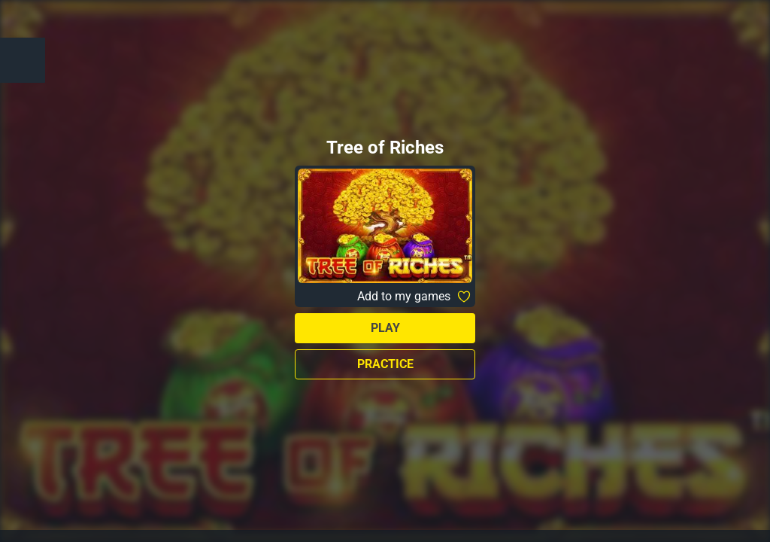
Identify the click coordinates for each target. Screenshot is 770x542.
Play (385, 328)
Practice (385, 364)
